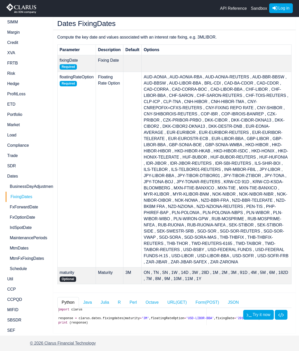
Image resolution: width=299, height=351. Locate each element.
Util (10, 279)
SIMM (12, 22)
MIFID (13, 310)
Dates (12, 176)
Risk (11, 73)
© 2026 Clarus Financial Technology (63, 343)
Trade (12, 155)
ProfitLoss (16, 94)
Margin (13, 32)
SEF (11, 330)
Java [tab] (87, 302)
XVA (11, 53)
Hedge (13, 83)
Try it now (258, 314)
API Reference (233, 8)
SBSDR (14, 320)
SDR (11, 166)
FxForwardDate (24, 207)
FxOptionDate (22, 217)
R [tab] (119, 302)
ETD (11, 104)
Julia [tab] (105, 302)
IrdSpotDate (21, 227)
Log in (281, 8)
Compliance (18, 145)
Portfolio (14, 114)
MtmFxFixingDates (27, 258)
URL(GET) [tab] (177, 302)
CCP (11, 289)
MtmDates (19, 248)
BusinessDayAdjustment (28, 186)
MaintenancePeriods (28, 238)
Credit (12, 42)
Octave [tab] (152, 302)
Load (11, 135)
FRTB (12, 63)
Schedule (18, 268)
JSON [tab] (233, 302)
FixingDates (21, 197)
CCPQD (14, 299)
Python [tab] (68, 302)
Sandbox (259, 8)
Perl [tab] (133, 302)
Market (13, 125)
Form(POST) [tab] (207, 302)
